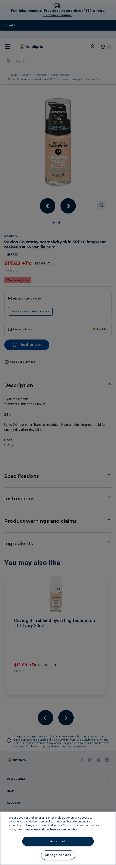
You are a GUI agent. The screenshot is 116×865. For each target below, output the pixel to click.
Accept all (58, 841)
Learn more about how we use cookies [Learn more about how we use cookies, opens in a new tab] (51, 829)
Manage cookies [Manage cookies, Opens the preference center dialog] (58, 855)
